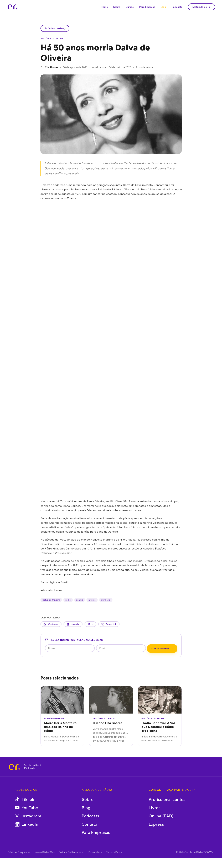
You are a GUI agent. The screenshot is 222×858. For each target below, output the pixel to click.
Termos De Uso (114, 852)
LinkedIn (26, 824)
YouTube (26, 807)
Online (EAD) (161, 815)
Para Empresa (147, 6)
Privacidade (95, 852)
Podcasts (177, 6)
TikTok (24, 799)
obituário (105, 599)
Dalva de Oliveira (51, 599)
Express (156, 824)
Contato (89, 824)
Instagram (28, 815)
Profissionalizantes (167, 799)
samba (79, 599)
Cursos (130, 6)
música (92, 599)
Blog (163, 6)
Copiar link (108, 624)
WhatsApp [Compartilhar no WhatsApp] (51, 624)
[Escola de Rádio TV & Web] (14, 767)
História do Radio (51, 38)
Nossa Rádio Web (44, 852)
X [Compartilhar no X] (90, 624)
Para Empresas (96, 832)
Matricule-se (201, 6)
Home (104, 6)
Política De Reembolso (71, 852)
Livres (155, 807)
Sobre (116, 6)
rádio (68, 599)
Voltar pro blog (54, 28)
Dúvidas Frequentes (19, 852)
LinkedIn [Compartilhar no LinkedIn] (73, 624)
